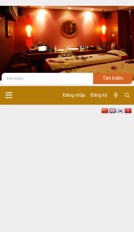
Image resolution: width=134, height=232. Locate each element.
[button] (8, 95)
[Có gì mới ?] (115, 95)
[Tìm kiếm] (47, 78)
